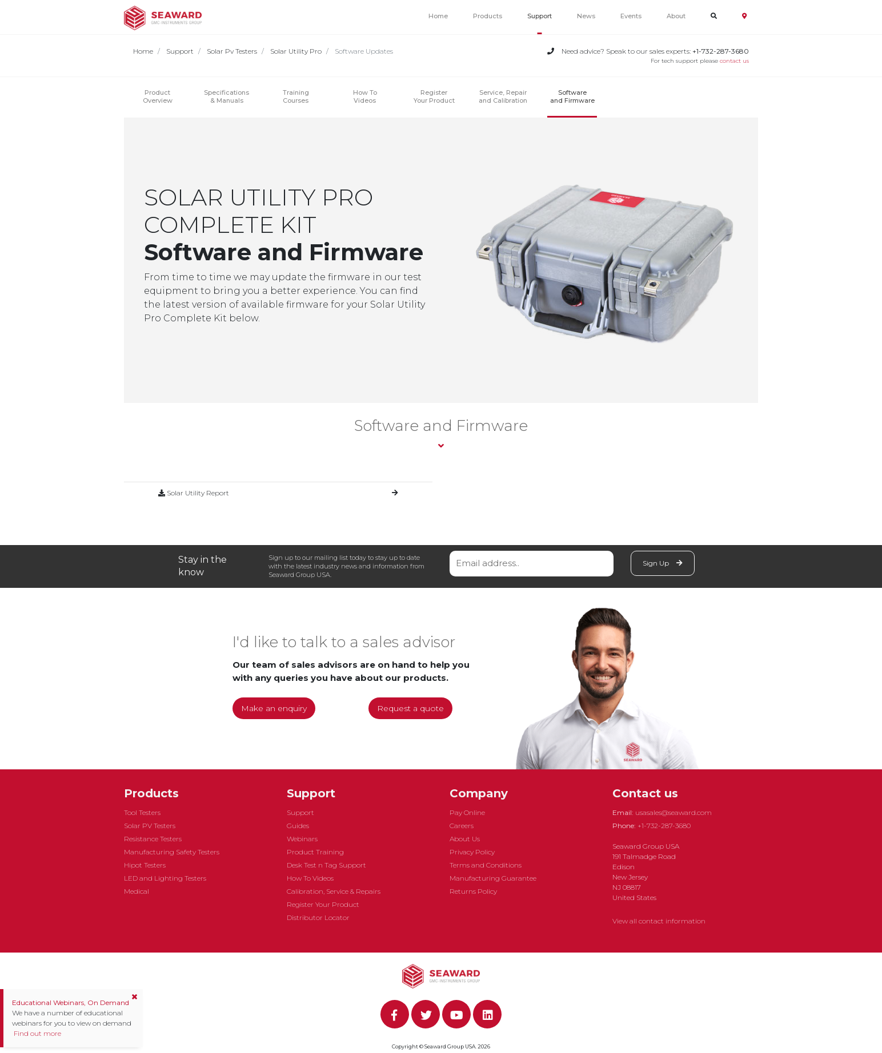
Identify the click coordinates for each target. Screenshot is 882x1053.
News (586, 16)
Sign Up (663, 563)
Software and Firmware (572, 96)
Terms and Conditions (486, 865)
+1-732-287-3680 (664, 825)
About (676, 16)
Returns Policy (473, 891)
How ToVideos (365, 96)
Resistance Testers (153, 838)
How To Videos (310, 878)
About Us (465, 838)
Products (487, 16)
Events (631, 16)
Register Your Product (434, 96)
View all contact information (658, 921)
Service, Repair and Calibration (503, 96)
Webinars (302, 838)
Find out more (36, 1033)
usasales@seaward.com (673, 812)
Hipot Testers (145, 865)
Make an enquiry (274, 708)
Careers (462, 825)
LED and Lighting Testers (165, 878)
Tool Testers (142, 812)
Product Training (315, 852)
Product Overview (158, 96)
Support (539, 16)
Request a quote (410, 708)
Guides (298, 825)
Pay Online (467, 812)
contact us (734, 60)
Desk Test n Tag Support (326, 865)
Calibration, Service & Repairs (333, 891)
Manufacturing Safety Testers (171, 852)
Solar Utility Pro (296, 51)
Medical (136, 891)
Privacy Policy (472, 852)
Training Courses (296, 96)
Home (438, 16)
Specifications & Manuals (226, 96)
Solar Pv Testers (232, 51)
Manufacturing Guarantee (493, 878)
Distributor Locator (318, 917)
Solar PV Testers (149, 825)
